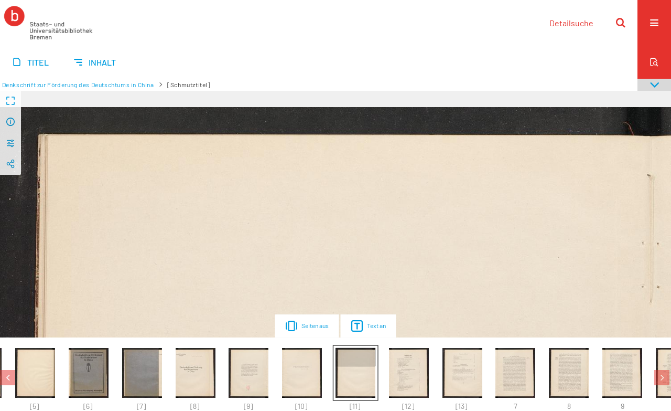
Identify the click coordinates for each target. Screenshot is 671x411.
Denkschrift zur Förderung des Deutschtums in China (78, 84)
